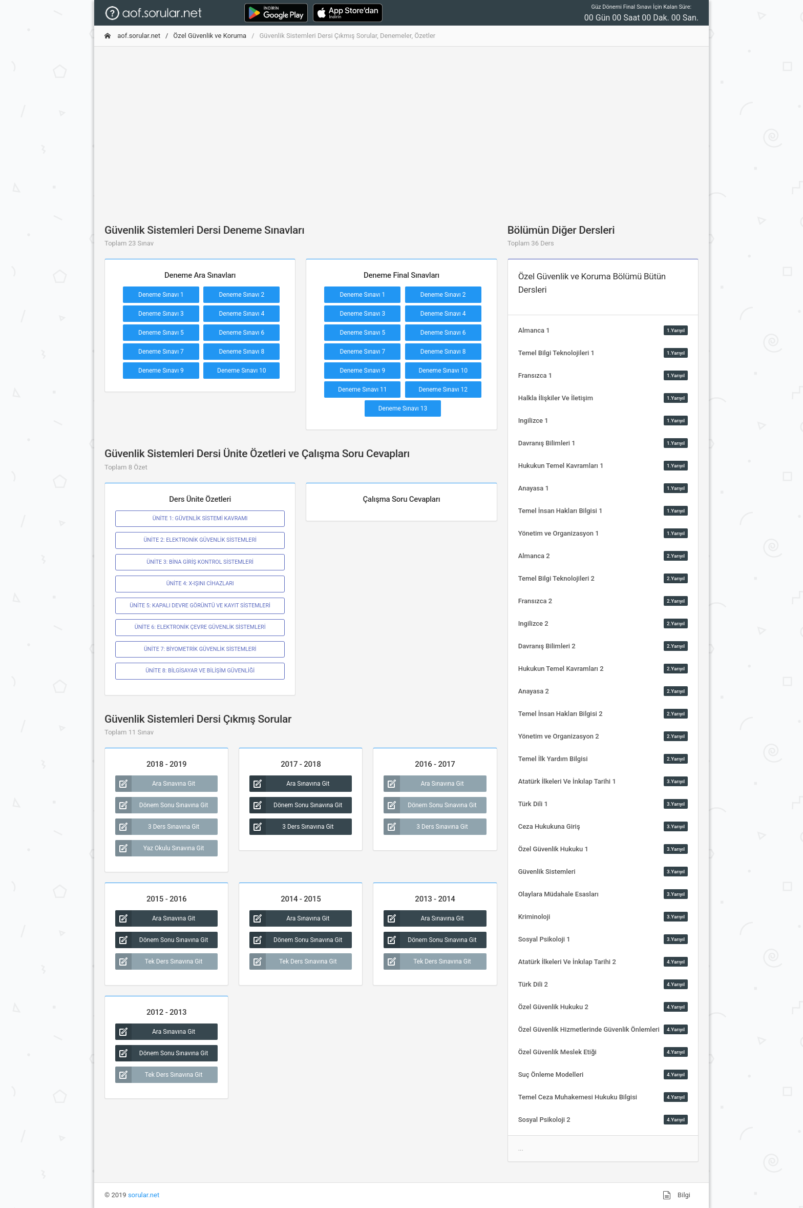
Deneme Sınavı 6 (241, 332)
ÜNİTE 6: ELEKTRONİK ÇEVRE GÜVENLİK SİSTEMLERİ (200, 627)
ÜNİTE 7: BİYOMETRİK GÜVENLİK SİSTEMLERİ (200, 649)
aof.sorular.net (132, 35)
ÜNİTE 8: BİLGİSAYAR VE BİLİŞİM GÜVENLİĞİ (200, 670)
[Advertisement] (401, 126)
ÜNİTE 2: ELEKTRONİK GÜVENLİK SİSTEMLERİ (200, 540)
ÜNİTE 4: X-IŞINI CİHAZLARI (200, 583)
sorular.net (143, 1195)
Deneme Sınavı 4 (241, 313)
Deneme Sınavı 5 (161, 332)
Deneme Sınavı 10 (241, 370)
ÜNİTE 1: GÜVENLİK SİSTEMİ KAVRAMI (200, 518)
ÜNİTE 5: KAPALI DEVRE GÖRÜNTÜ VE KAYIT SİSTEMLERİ (200, 605)
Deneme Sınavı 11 (362, 389)
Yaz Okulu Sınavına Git (159, 848)
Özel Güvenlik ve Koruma (209, 35)
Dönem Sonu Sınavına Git (161, 805)
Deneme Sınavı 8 (241, 351)
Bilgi (676, 1195)
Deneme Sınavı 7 (161, 351)
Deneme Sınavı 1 (161, 294)
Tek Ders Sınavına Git (158, 961)
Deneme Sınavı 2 (241, 294)
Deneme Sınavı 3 (161, 313)
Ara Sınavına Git (155, 783)
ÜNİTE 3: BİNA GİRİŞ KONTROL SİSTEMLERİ (199, 562)
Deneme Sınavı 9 (161, 370)
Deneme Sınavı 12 (443, 389)
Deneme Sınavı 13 (403, 408)
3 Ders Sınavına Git (157, 826)
